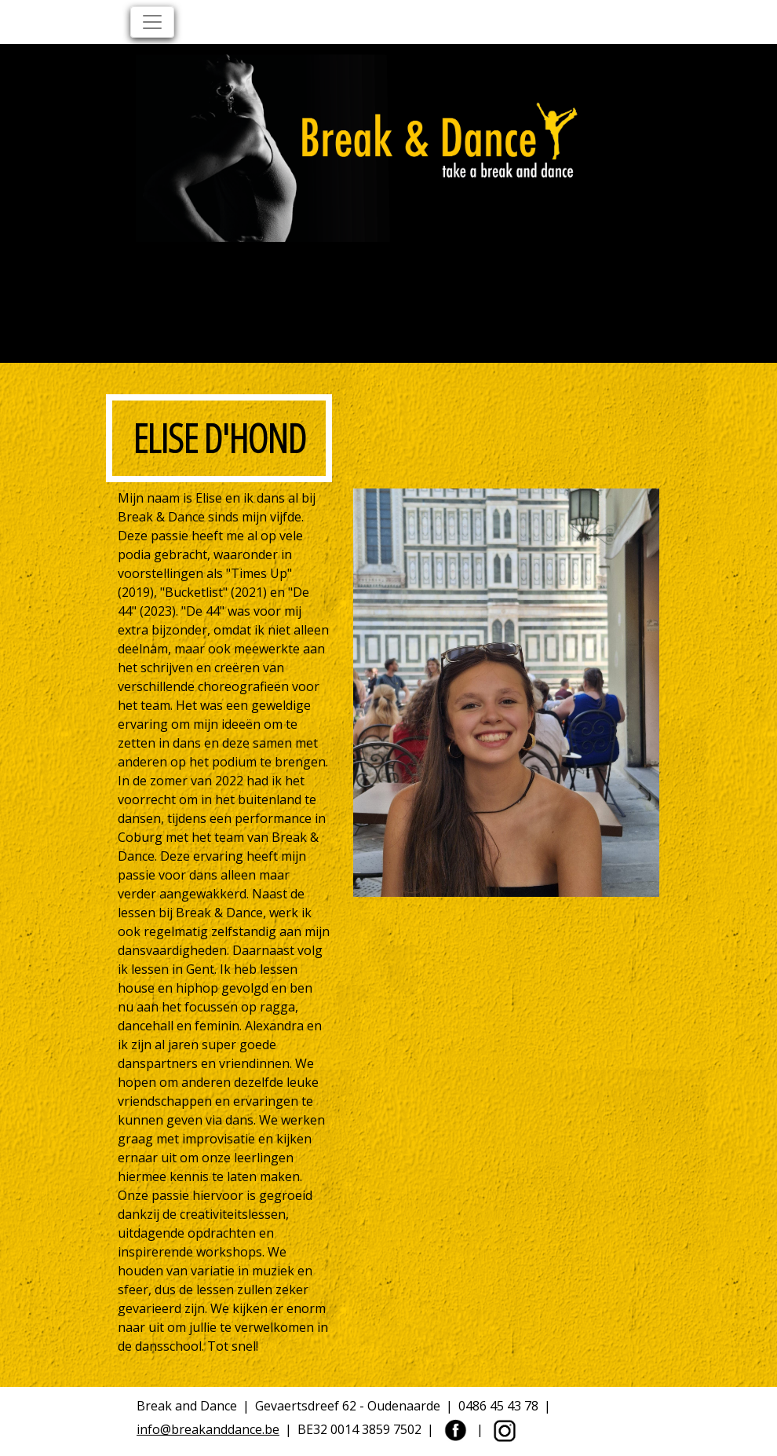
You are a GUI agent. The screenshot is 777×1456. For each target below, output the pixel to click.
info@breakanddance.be (208, 1429)
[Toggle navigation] (152, 22)
